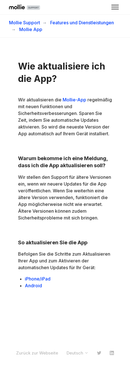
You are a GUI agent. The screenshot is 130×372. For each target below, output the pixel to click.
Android (33, 285)
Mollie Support (24, 22)
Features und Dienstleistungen (82, 22)
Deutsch (78, 353)
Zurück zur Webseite (37, 353)
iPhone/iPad (37, 279)
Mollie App (30, 29)
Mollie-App (74, 100)
